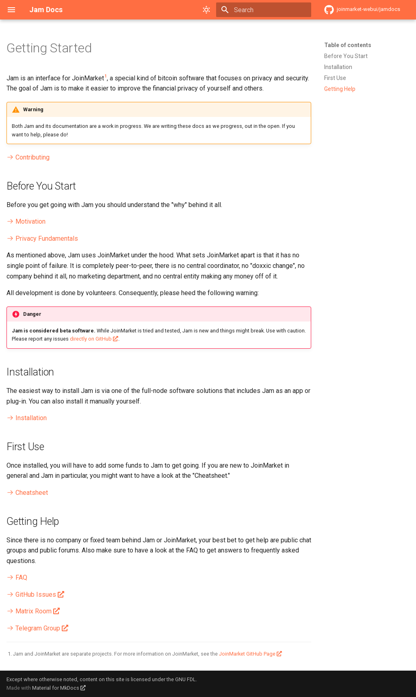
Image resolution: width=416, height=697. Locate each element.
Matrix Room (29, 611)
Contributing (28, 157)
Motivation (26, 221)
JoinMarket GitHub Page (247, 654)
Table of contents (347, 45)
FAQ (16, 577)
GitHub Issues (31, 594)
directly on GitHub (91, 339)
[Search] (263, 9)
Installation (26, 418)
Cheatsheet (27, 492)
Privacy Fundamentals (42, 238)
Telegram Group (33, 628)
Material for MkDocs (56, 688)
